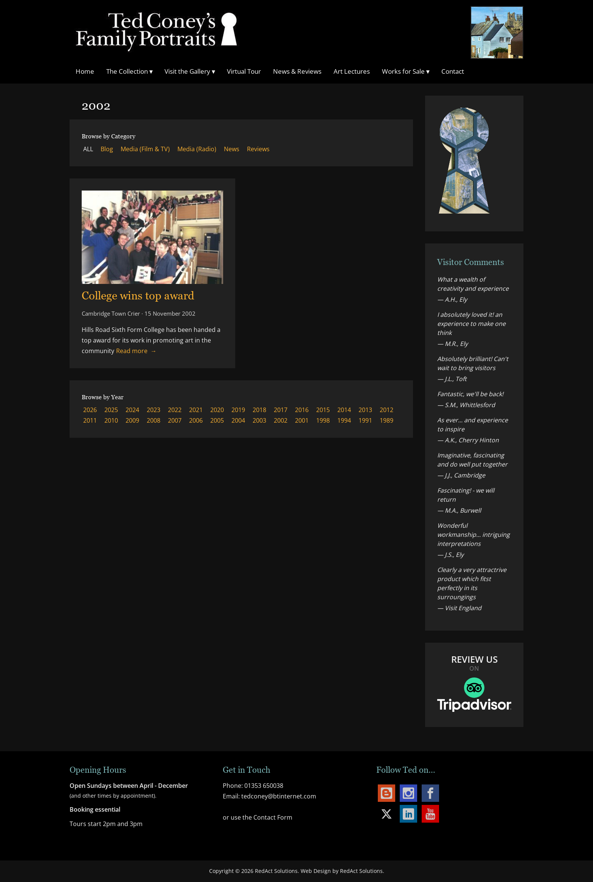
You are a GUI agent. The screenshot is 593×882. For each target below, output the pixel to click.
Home (85, 71)
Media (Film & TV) (145, 149)
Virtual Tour (244, 71)
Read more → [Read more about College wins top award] (136, 351)
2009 (132, 420)
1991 (365, 420)
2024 (132, 410)
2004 (238, 420)
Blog (107, 149)
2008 (153, 420)
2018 (259, 410)
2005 (217, 420)
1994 (344, 420)
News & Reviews (297, 71)
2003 (259, 420)
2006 (196, 420)
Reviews (258, 149)
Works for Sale (405, 71)
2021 (196, 410)
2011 (90, 420)
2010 (111, 420)
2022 (175, 410)
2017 (280, 410)
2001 (302, 420)
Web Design (316, 870)
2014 (344, 410)
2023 (153, 410)
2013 (365, 410)
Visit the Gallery (190, 71)
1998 (323, 420)
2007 (175, 420)
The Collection (129, 71)
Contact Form (272, 817)
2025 (111, 410)
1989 (386, 420)
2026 (90, 410)
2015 (323, 410)
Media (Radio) (196, 149)
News (231, 149)
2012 (386, 410)
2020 (217, 410)
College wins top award (138, 295)
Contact (452, 71)
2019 (238, 410)
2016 (302, 410)
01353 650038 (263, 785)
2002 (280, 420)
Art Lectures (352, 71)
